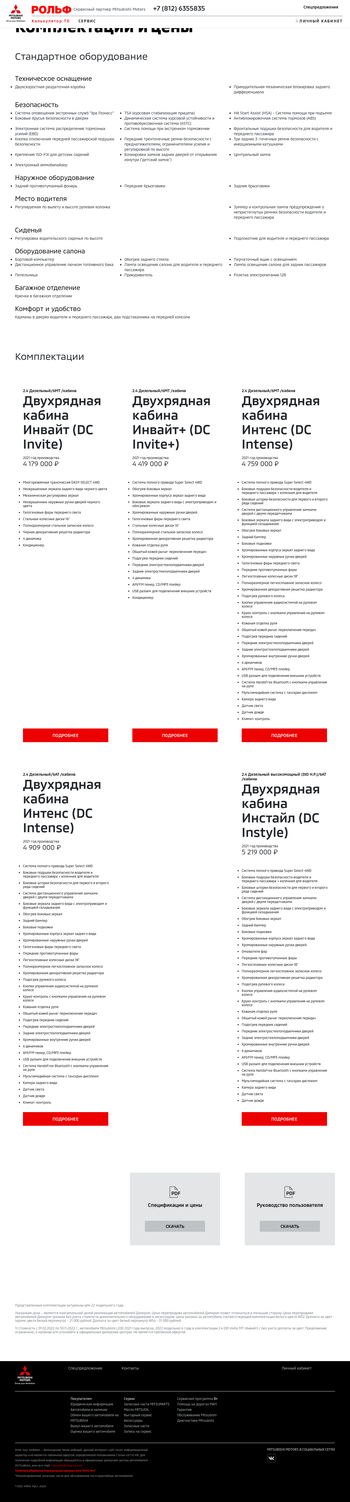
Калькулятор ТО (51, 21)
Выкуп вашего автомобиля (92, 1426)
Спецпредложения (321, 7)
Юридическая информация (92, 1404)
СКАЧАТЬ (175, 1226)
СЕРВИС (87, 21)
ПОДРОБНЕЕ (65, 735)
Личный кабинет (297, 1368)
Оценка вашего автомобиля (93, 1431)
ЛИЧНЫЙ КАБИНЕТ (320, 21)
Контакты (130, 1368)
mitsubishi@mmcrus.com (67, 1465)
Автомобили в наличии (89, 1409)
